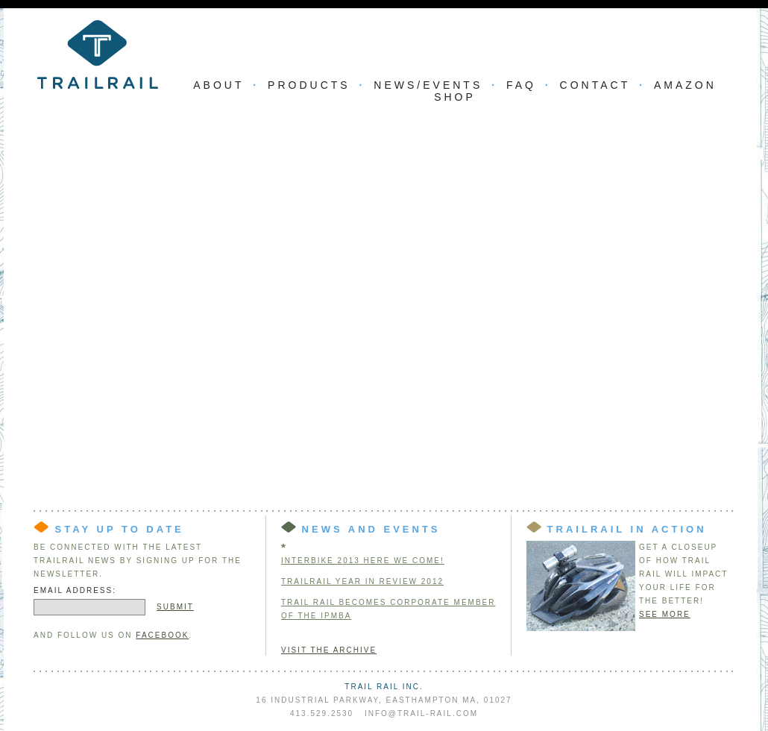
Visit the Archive (329, 650)
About (218, 85)
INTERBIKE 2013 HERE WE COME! (362, 560)
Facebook (162, 635)
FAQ (521, 85)
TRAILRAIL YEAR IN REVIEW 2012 (362, 581)
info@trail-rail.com (421, 713)
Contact (595, 85)
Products (309, 85)
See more (664, 614)
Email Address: (75, 590)
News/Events (428, 85)
